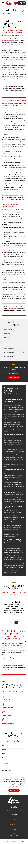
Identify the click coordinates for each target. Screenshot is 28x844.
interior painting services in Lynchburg (10, 40)
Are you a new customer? (7, 766)
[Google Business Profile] (11, 835)
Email (3, 757)
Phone (3, 753)
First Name (4, 745)
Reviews (14, 826)
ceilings (15, 248)
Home (14, 816)
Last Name (4, 749)
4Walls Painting (6, 35)
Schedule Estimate (22, 3)
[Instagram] (17, 835)
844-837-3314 (14, 807)
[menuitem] (14, 330)
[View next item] (16, 622)
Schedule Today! (14, 377)
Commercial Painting (14, 824)
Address (4, 762)
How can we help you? (6, 770)
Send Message (14, 790)
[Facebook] (14, 835)
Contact (14, 829)
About (14, 819)
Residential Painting (14, 821)
